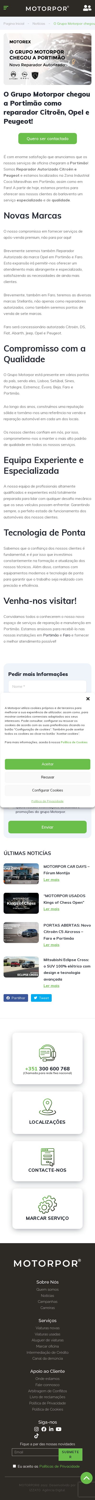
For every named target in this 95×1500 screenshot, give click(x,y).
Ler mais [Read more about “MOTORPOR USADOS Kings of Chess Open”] (52, 908)
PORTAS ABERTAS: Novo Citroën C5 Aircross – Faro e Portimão (67, 932)
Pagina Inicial (14, 23)
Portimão (51, 635)
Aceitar (48, 764)
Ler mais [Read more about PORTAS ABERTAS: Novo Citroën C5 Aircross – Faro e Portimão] (52, 944)
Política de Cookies (74, 742)
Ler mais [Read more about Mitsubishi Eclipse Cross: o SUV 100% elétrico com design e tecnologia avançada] (52, 985)
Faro (66, 635)
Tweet (41, 998)
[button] (87, 698)
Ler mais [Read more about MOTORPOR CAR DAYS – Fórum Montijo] (52, 879)
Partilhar (15, 998)
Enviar (48, 827)
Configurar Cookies (47, 790)
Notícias (39, 23)
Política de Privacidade (47, 801)
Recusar (47, 777)
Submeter (70, 1454)
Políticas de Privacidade (59, 1466)
